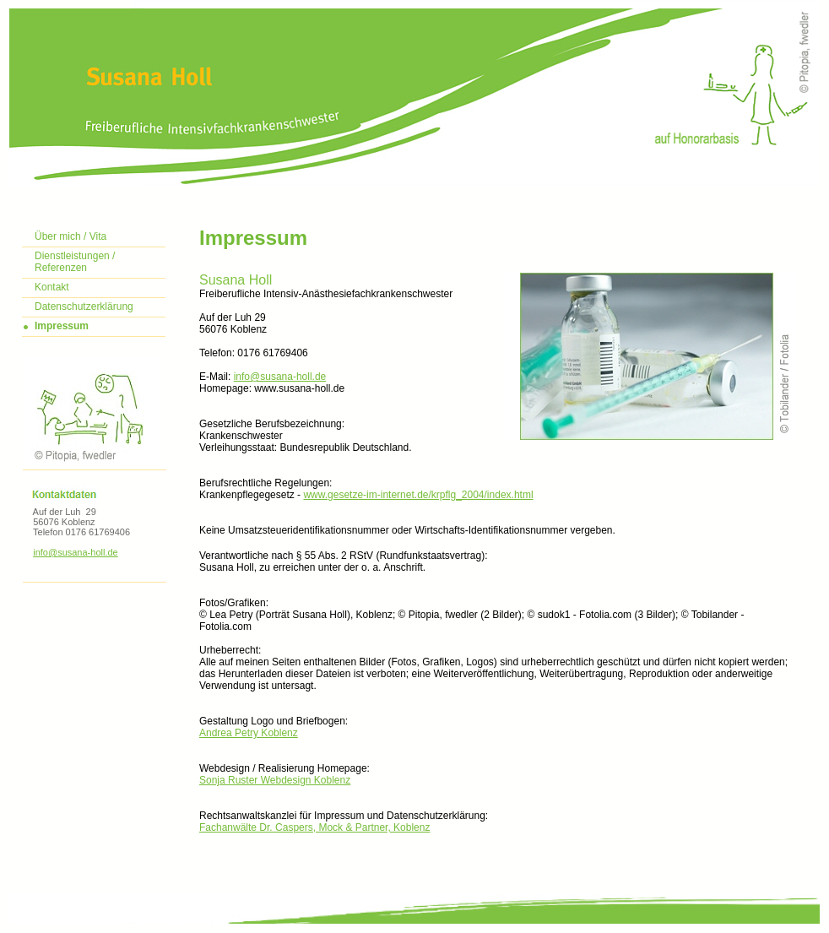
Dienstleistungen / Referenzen (75, 262)
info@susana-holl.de (75, 552)
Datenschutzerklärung (84, 306)
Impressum (62, 326)
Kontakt (52, 287)
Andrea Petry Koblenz (248, 733)
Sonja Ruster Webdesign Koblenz (274, 780)
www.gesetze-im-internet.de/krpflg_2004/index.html (418, 495)
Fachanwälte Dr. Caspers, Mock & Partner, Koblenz (314, 827)
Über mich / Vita (70, 236)
